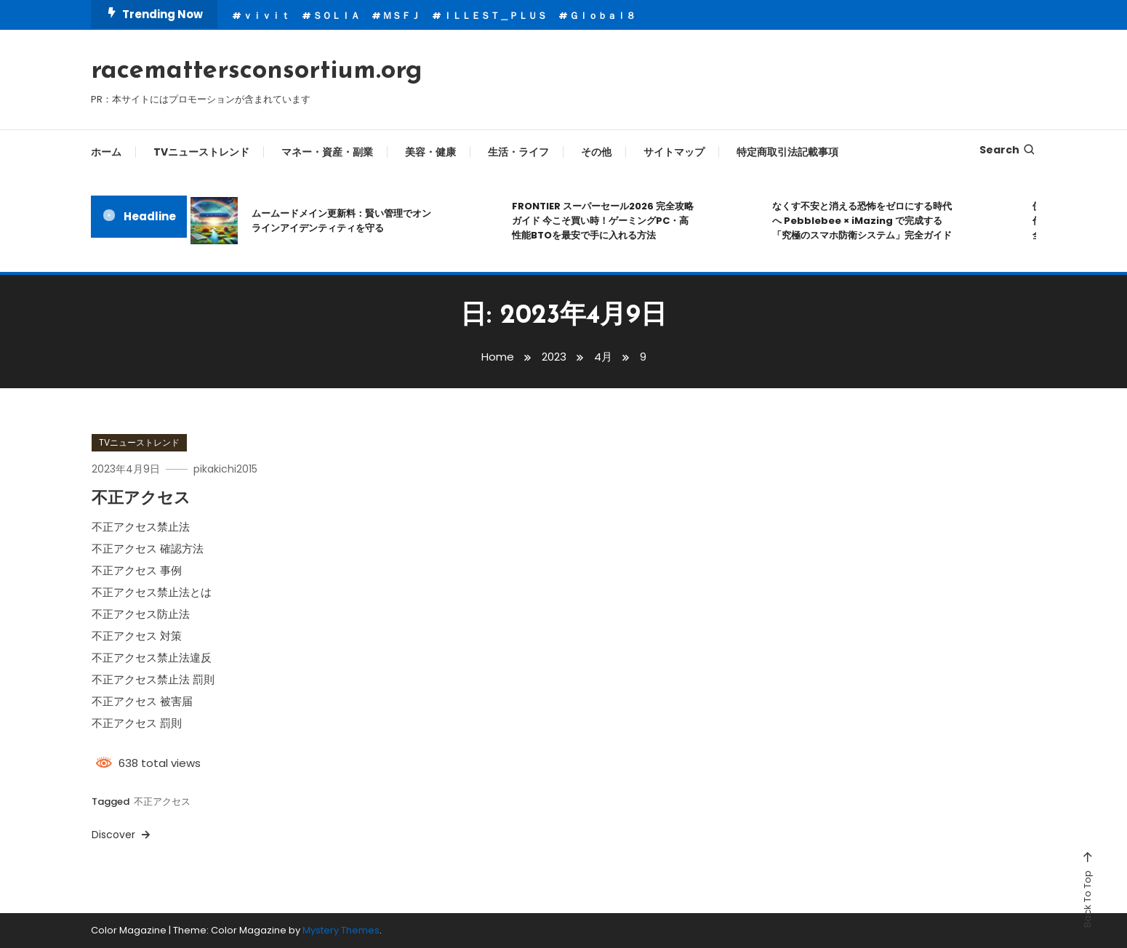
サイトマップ (674, 152)
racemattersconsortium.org (256, 71)
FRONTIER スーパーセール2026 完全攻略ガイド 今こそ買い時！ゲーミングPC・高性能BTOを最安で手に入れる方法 (603, 220)
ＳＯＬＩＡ (336, 16)
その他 (596, 152)
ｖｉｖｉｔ (266, 16)
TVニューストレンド (201, 152)
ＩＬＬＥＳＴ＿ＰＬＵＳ (495, 16)
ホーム (106, 152)
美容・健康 (430, 152)
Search (1007, 149)
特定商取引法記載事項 (787, 152)
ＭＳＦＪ (401, 16)
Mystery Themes (341, 930)
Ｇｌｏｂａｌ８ (602, 16)
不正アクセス (141, 499)
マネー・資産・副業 (327, 152)
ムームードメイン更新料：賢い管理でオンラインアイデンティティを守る (341, 220)
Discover (122, 834)
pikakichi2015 (225, 469)
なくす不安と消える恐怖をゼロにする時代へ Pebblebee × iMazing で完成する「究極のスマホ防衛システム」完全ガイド (862, 220)
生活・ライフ (518, 152)
